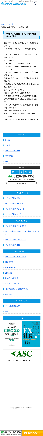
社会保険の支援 (11, 268)
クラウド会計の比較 (12, 246)
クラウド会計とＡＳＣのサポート (17, 227)
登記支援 (8, 273)
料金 (6, 312)
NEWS (7, 141)
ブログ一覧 (10, 24)
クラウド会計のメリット (14, 204)
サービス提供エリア (12, 307)
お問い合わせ (21, 184)
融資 (6, 162)
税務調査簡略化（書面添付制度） (17, 290)
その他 (7, 146)
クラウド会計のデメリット (15, 210)
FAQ (21, 319)
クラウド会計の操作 (12, 151)
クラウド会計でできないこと (15, 240)
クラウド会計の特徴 (12, 199)
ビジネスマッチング (12, 284)
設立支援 (8, 295)
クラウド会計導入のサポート (15, 257)
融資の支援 (9, 263)
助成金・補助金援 (11, 279)
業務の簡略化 (10, 157)
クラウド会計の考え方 (13, 215)
